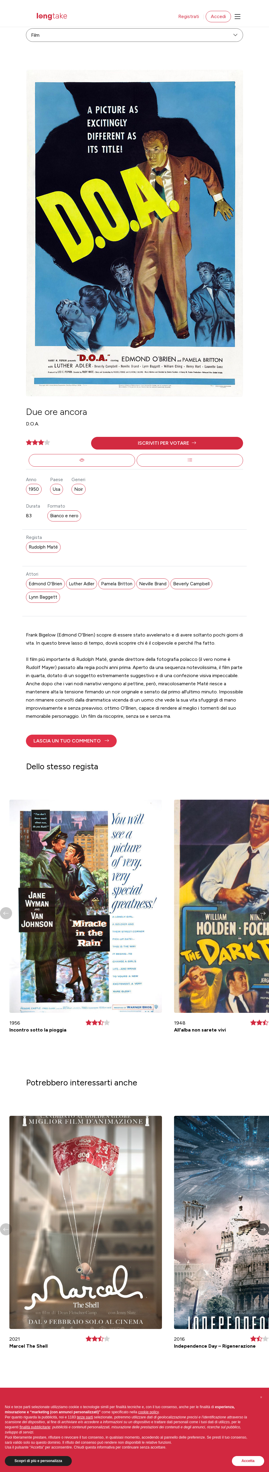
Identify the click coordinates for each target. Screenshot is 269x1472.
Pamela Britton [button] (116, 584)
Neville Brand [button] (152, 584)
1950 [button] (34, 489)
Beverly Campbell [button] (191, 584)
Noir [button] (78, 489)
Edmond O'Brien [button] (45, 584)
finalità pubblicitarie (35, 1427)
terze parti (85, 1417)
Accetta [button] (248, 1461)
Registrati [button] (188, 16)
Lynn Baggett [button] (43, 597)
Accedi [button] (218, 16)
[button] (167, 443)
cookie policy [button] (148, 1412)
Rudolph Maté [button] (43, 547)
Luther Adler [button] (81, 584)
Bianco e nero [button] (64, 515)
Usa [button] (56, 489)
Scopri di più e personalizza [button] (38, 1461)
